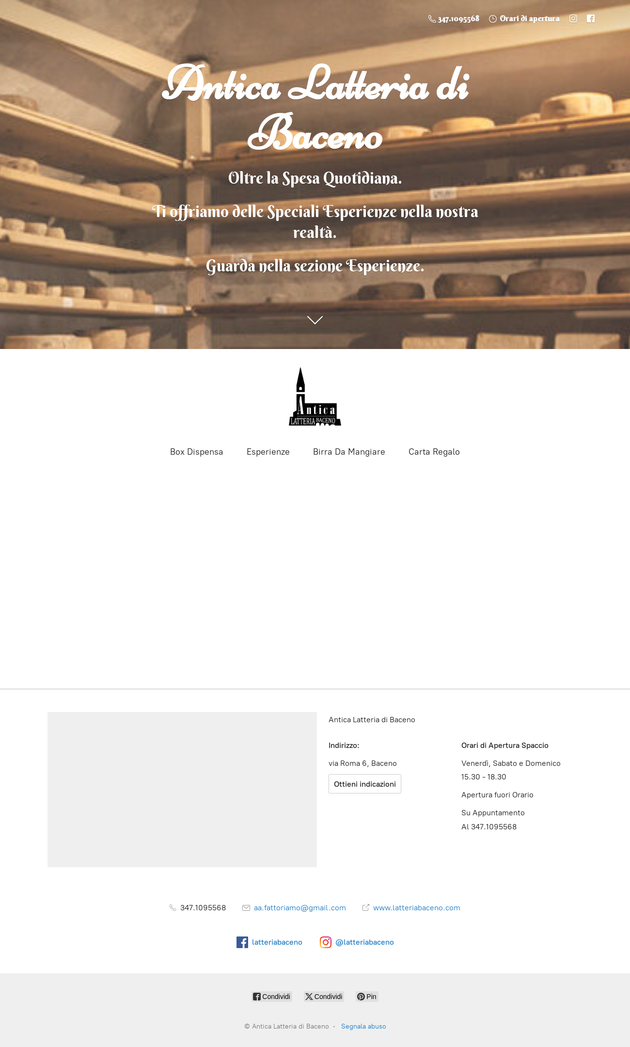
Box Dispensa (196, 451)
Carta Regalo (434, 451)
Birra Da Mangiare (349, 451)
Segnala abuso (363, 1026)
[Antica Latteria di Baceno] (315, 396)
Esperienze (268, 451)
